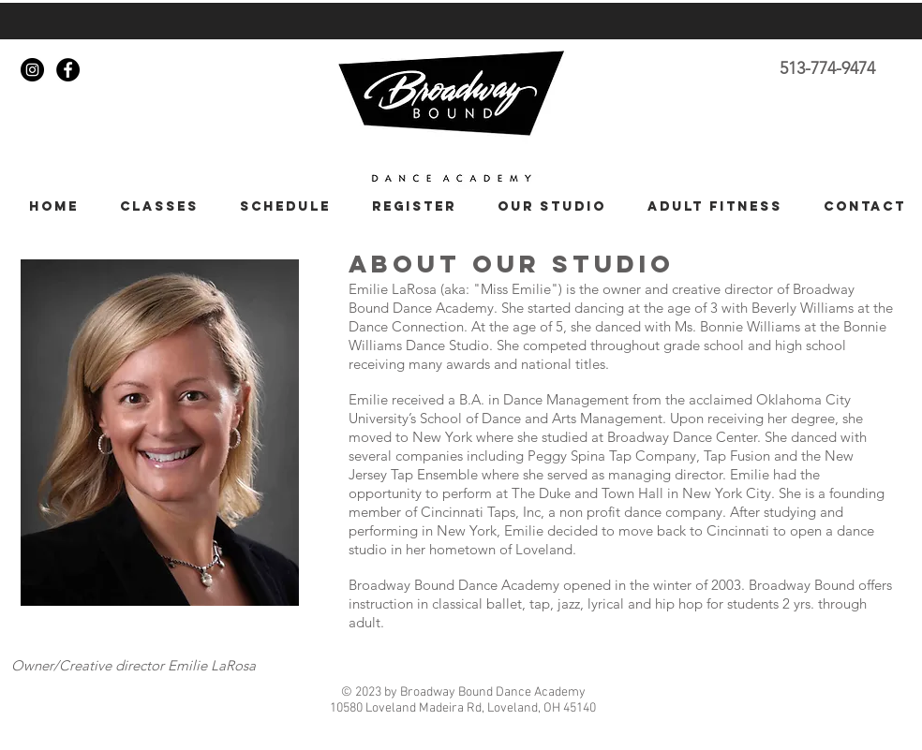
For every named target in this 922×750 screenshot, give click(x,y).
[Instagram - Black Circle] (32, 69)
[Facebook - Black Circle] (68, 69)
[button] (153, 206)
